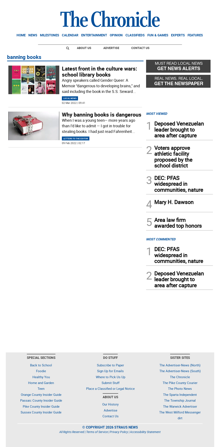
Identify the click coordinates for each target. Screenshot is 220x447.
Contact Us (140, 48)
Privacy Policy (119, 432)
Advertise (111, 48)
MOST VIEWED (156, 113)
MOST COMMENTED (161, 239)
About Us (84, 48)
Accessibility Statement (145, 432)
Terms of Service (97, 432)
